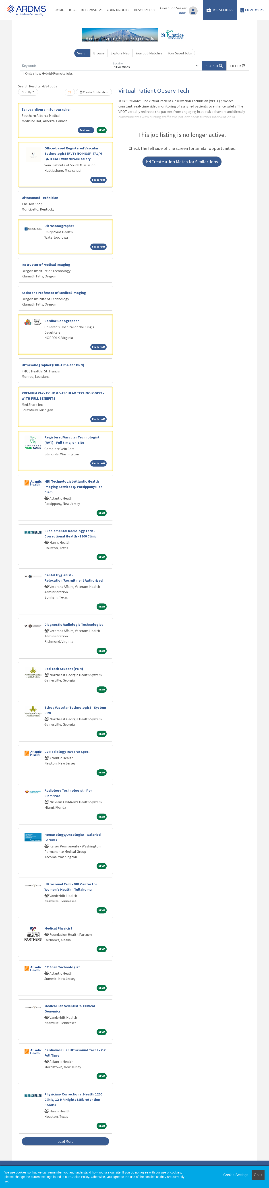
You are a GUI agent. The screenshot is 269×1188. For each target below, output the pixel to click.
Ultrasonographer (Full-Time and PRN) (53, 365)
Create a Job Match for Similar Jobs (182, 161)
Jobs (72, 10)
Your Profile (118, 10)
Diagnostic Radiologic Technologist (73, 624)
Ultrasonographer (59, 225)
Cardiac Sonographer (61, 320)
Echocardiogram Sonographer (46, 109)
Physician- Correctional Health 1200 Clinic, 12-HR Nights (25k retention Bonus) (73, 1099)
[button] (237, 66)
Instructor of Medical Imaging (46, 264)
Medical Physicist (58, 928)
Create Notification (94, 92)
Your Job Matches (149, 53)
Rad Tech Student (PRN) (63, 668)
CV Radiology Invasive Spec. (66, 751)
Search (82, 53)
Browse (99, 53)
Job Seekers (220, 10)
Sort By (27, 92)
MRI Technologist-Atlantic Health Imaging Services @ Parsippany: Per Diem (73, 486)
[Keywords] (65, 66)
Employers (252, 10)
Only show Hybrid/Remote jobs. (49, 73)
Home (59, 10)
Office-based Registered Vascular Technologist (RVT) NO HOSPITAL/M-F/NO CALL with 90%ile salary (73, 153)
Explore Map (120, 53)
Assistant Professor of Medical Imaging (54, 292)
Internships (92, 10)
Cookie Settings (235, 1175)
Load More (65, 1141)
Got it (258, 1175)
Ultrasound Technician (40, 197)
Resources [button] (143, 10)
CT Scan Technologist (62, 967)
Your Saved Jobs (180, 53)
